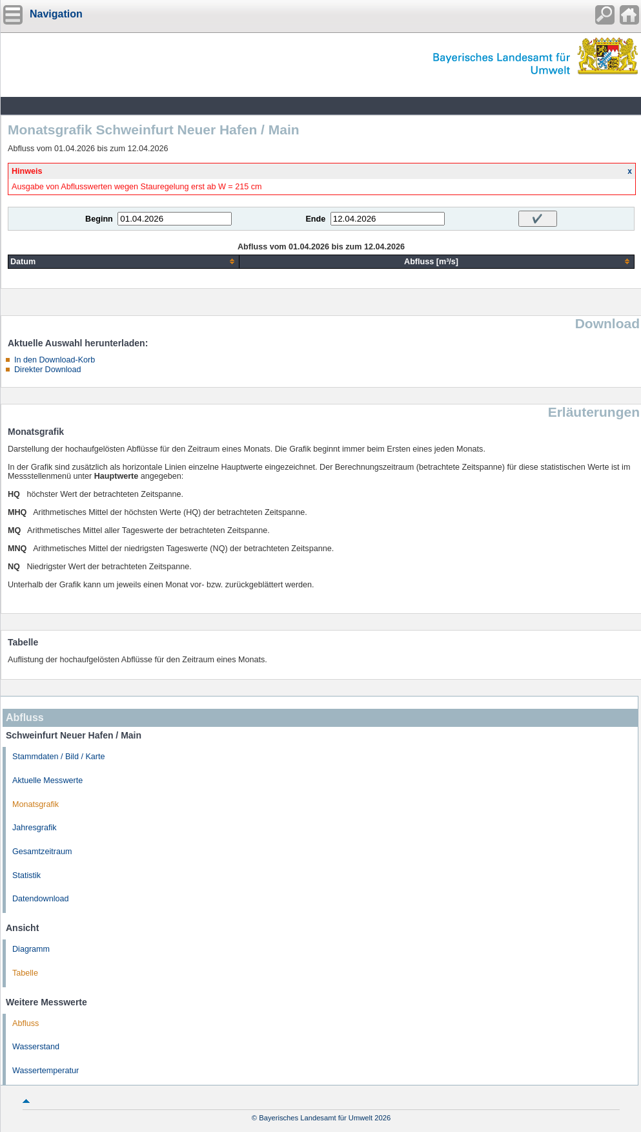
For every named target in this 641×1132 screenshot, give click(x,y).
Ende (315, 219)
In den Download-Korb (54, 359)
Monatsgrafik (35, 804)
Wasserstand (35, 1046)
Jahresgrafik (34, 827)
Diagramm (31, 949)
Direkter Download (47, 369)
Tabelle (25, 973)
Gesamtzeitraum (42, 851)
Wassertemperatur (45, 1070)
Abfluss (25, 1023)
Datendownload (40, 898)
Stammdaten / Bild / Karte (58, 756)
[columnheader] (123, 261)
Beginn (99, 219)
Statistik (26, 875)
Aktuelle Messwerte (47, 780)
